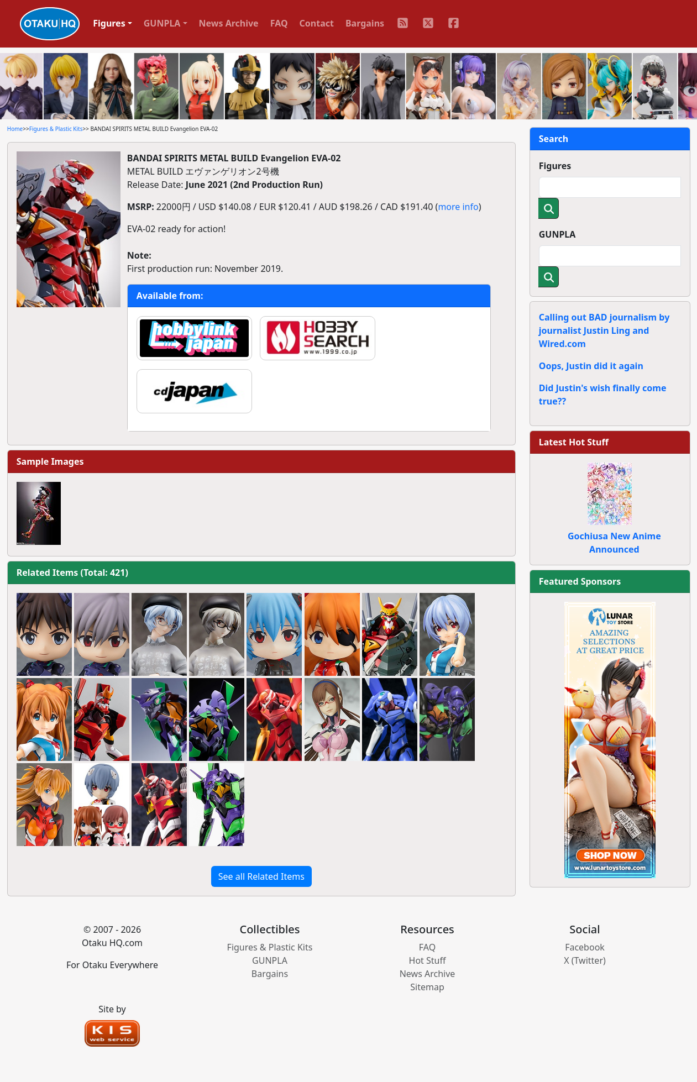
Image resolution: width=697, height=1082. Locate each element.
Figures (555, 166)
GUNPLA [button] (162, 23)
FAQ (279, 23)
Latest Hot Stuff (574, 442)
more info (458, 207)
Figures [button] (109, 23)
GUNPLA (557, 234)
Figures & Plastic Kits (56, 129)
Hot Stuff (427, 960)
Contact (317, 23)
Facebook (585, 947)
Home (15, 129)
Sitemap (427, 987)
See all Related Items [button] (261, 876)
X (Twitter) (585, 960)
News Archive (229, 23)
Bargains (364, 23)
